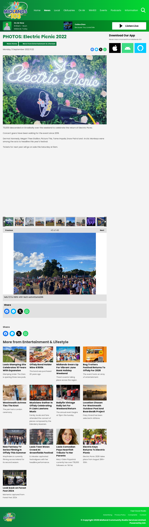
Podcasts (116, 10)
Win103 (92, 10)
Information (131, 10)
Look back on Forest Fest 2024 (14, 481)
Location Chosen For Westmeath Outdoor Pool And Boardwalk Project (95, 399)
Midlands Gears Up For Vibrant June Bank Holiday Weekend (68, 361)
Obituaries (69, 10)
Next (100, 229)
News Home (12, 44)
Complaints (132, 515)
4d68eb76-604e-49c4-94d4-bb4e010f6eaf (50, 221)
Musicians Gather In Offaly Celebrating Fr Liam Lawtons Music (41, 399)
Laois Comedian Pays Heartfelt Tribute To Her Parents (68, 443)
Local (57, 10)
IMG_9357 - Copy (91, 221)
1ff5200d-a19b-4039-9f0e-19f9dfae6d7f (60, 221)
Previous (8, 229)
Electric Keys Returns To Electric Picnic (95, 441)
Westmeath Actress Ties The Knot (14, 396)
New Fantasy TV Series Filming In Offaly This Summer (14, 441)
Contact (143, 515)
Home (37, 10)
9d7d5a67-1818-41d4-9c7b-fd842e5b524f (29, 221)
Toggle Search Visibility (143, 10)
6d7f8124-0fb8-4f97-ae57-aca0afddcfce (39, 221)
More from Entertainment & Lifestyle (39, 44)
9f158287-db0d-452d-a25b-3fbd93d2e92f (19, 221)
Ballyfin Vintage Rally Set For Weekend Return (68, 397)
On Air (82, 10)
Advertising (107, 515)
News (47, 10)
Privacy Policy (120, 515)
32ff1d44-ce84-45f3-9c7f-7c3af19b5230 (9, 221)
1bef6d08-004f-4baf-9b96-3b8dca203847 (80, 221)
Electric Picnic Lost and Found (101, 221)
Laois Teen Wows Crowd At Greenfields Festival (41, 441)
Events (103, 10)
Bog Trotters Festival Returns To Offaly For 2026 (95, 359)
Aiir (144, 523)
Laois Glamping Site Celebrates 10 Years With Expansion (14, 359)
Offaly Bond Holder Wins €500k (41, 358)
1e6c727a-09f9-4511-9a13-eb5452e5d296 (70, 221)
